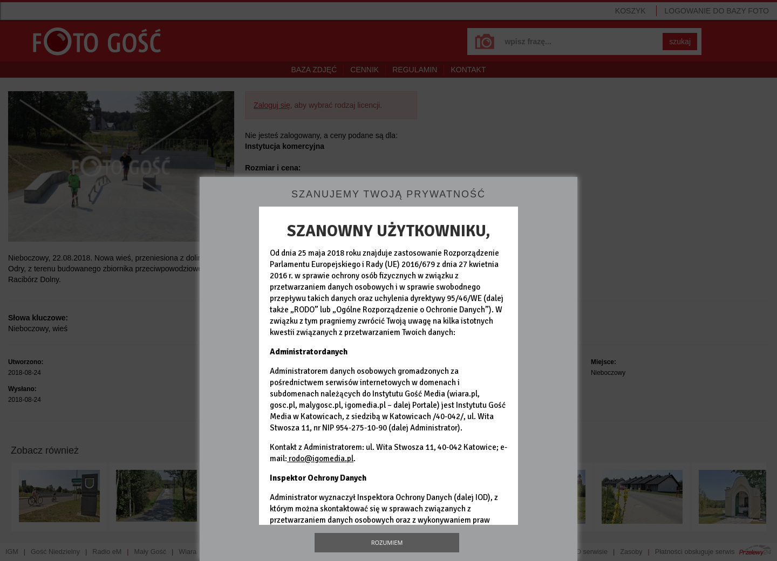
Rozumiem (387, 542)
